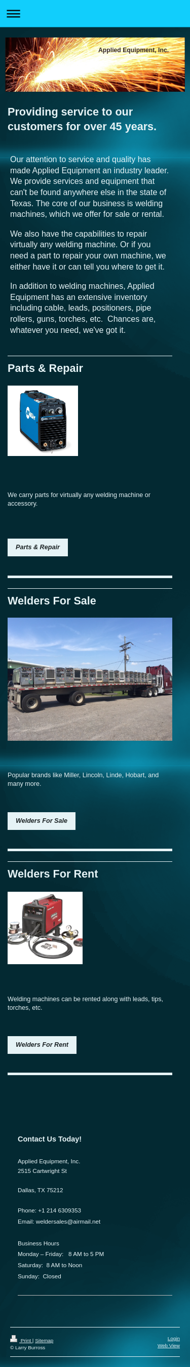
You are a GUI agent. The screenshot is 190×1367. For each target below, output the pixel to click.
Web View (169, 1345)
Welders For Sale (41, 820)
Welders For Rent (42, 1044)
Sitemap (44, 1340)
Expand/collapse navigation (95, 13)
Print (21, 1340)
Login (174, 1338)
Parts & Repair (38, 547)
